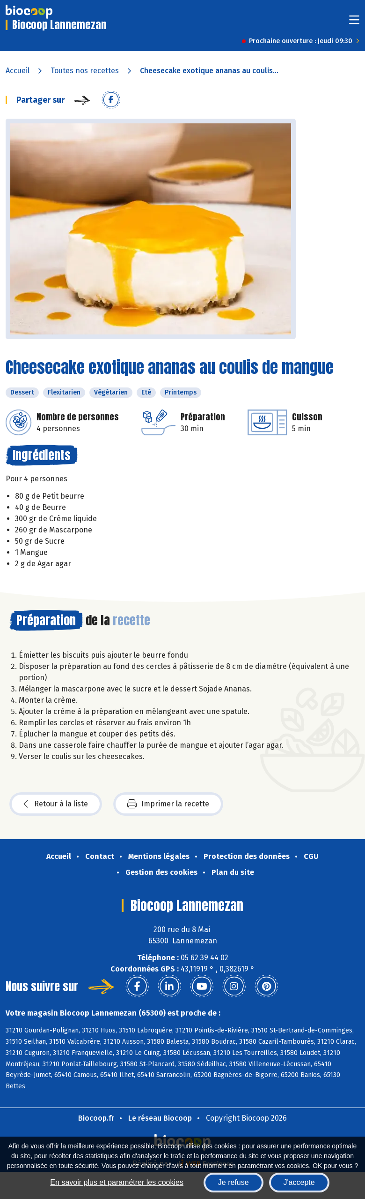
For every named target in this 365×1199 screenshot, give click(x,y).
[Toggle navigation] (354, 23)
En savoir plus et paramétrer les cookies (116, 1182)
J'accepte (299, 1182)
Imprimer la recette (168, 804)
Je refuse (233, 1182)
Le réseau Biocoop (160, 1118)
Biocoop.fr (96, 1118)
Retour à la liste (55, 804)
